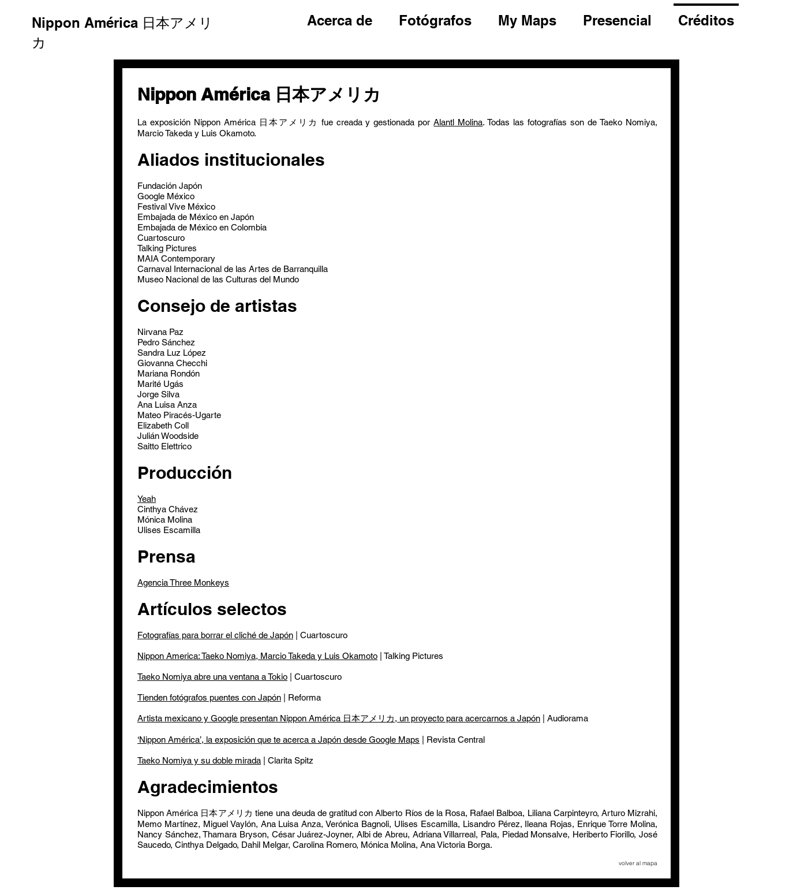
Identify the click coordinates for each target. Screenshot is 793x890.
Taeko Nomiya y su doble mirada (199, 760)
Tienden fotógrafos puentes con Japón (209, 697)
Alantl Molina (457, 122)
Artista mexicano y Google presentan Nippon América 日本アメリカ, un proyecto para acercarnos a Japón (338, 718)
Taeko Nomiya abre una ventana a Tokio (212, 677)
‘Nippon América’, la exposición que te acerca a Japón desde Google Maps (278, 739)
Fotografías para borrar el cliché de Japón (215, 635)
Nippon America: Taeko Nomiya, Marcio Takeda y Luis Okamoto (257, 656)
